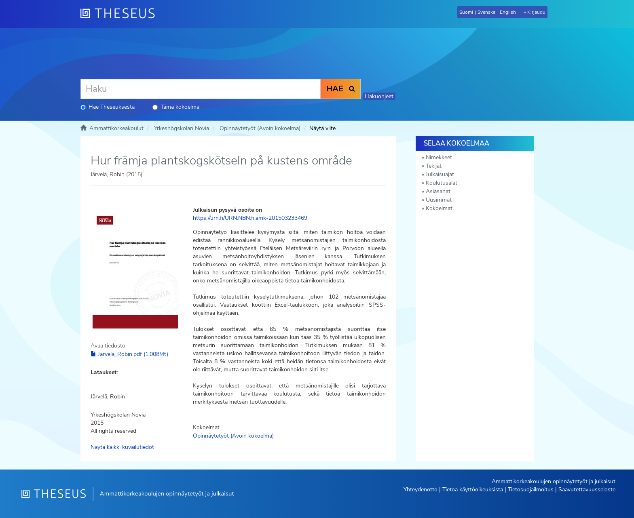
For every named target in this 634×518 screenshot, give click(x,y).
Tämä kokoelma (175, 107)
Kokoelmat (439, 208)
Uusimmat (439, 200)
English (508, 12)
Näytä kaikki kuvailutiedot (122, 447)
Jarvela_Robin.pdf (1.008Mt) (129, 354)
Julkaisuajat (440, 174)
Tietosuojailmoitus (531, 489)
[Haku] (200, 89)
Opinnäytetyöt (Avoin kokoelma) (260, 128)
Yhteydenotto (420, 489)
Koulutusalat (441, 183)
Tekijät (434, 166)
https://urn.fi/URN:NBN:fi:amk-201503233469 (250, 218)
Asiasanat (438, 191)
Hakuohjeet (379, 96)
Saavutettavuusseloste (586, 489)
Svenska (486, 12)
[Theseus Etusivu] (120, 14)
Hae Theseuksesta (107, 107)
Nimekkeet (439, 157)
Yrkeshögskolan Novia (181, 128)
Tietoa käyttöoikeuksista (472, 489)
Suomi (466, 12)
